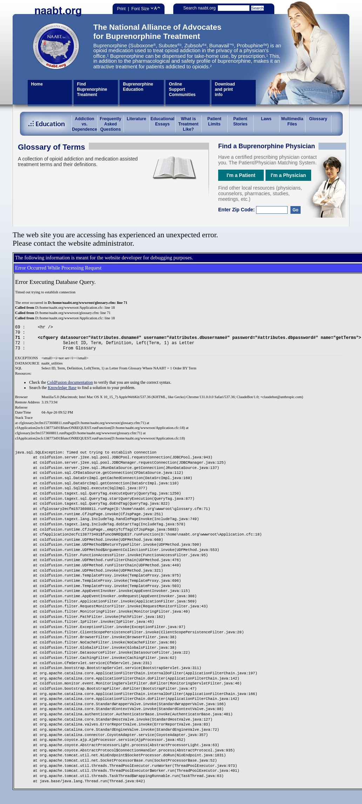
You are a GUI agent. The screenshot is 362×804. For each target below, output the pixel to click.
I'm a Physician (288, 175)
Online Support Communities (182, 89)
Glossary (318, 118)
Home (37, 84)
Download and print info (225, 89)
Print (121, 8)
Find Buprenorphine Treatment (92, 89)
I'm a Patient (241, 175)
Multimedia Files (292, 121)
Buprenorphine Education (138, 87)
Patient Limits (214, 121)
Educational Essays (162, 121)
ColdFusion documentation (70, 382)
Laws (266, 118)
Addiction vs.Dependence (84, 124)
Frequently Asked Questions (110, 124)
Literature (136, 118)
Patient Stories (240, 121)
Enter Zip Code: (259, 209)
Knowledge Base (62, 387)
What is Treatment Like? (188, 124)
